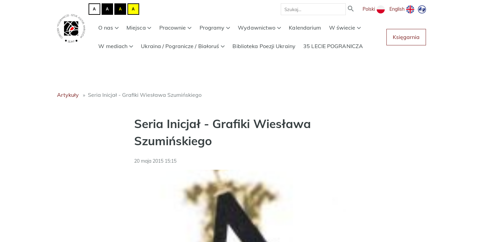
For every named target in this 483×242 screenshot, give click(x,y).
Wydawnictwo (259, 27)
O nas (108, 27)
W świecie (345, 27)
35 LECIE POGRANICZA (333, 46)
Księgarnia (406, 37)
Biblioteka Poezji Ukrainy (264, 46)
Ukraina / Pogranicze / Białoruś (183, 46)
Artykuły (68, 94)
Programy (215, 27)
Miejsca (139, 27)
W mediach (115, 46)
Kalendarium (305, 27)
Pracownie (175, 27)
